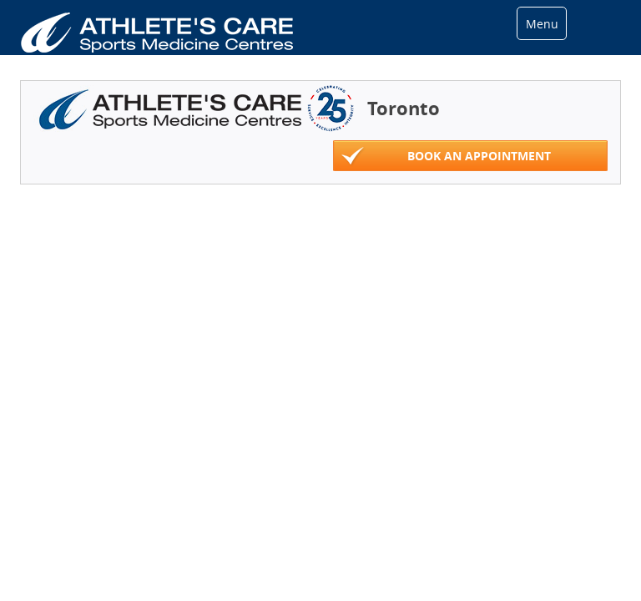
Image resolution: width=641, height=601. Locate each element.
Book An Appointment (446, 156)
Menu (542, 24)
